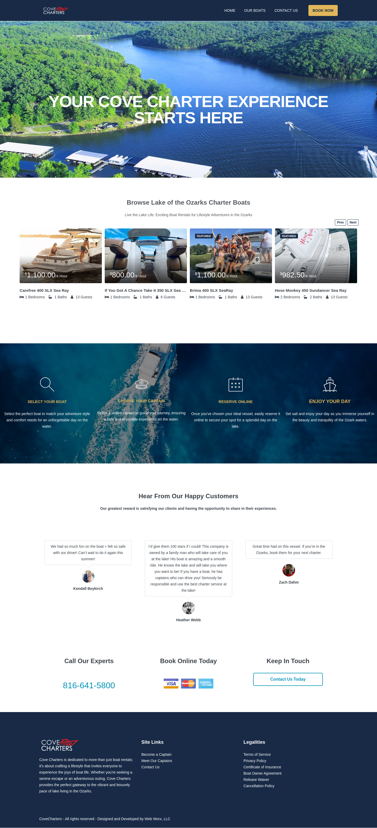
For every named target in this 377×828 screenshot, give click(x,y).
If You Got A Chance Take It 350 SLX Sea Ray (146, 290)
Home (229, 10)
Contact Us (286, 10)
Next (353, 222)
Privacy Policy (254, 761)
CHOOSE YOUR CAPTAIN (141, 400)
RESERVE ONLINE (236, 401)
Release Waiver (256, 780)
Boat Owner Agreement (262, 773)
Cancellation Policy (258, 786)
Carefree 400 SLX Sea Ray (45, 290)
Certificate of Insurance (262, 767)
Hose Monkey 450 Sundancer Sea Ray (312, 290)
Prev (340, 222)
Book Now (323, 10)
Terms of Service (257, 755)
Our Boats (254, 10)
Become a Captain (156, 755)
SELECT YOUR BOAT (47, 401)
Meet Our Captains (156, 761)
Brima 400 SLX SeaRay (212, 290)
